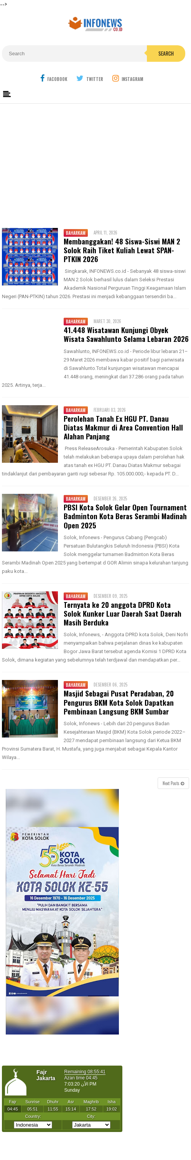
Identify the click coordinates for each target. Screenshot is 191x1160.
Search (166, 53)
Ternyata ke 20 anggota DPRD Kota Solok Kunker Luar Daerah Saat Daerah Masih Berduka (122, 613)
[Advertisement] (95, 162)
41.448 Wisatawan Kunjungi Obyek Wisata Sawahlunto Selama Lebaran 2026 (126, 334)
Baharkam (76, 233)
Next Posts (173, 783)
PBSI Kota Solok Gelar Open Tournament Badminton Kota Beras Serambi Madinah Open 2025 (125, 516)
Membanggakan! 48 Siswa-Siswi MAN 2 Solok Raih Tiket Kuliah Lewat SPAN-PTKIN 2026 (122, 250)
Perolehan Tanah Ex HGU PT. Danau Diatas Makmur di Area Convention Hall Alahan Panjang (123, 427)
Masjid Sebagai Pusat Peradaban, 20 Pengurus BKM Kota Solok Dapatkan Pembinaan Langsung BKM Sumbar (119, 702)
